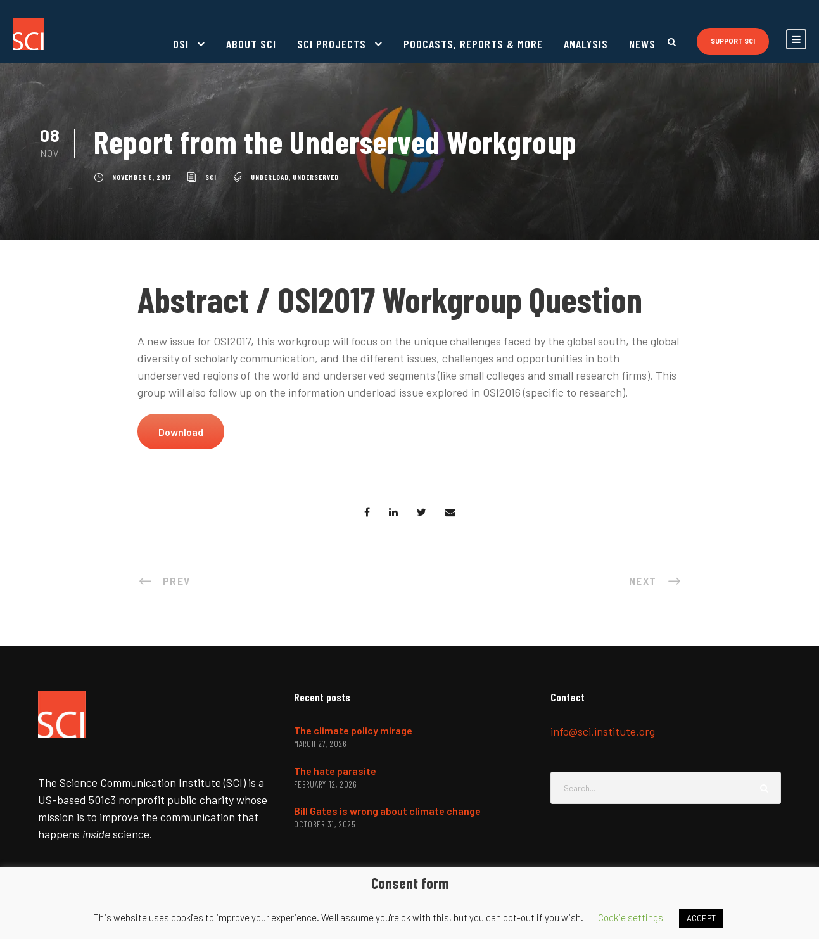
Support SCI (733, 41)
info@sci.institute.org (602, 731)
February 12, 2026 (325, 784)
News (642, 44)
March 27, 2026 (320, 744)
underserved (316, 177)
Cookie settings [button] (630, 917)
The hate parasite (335, 771)
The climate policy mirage (353, 730)
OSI (181, 44)
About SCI (251, 44)
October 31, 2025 (324, 824)
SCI (211, 177)
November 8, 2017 (141, 177)
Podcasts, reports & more (473, 44)
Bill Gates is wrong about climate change (387, 811)
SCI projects (331, 44)
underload (270, 177)
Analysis (586, 44)
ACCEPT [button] (701, 918)
